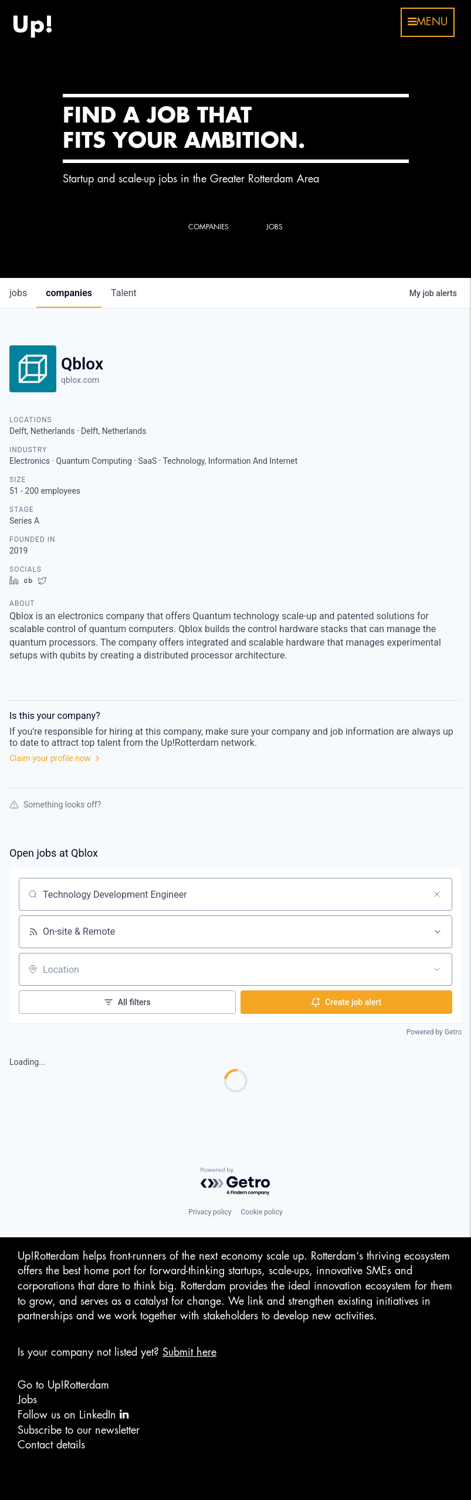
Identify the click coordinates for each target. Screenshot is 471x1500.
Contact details (51, 1445)
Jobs (27, 1399)
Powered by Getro (434, 1032)
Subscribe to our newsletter (79, 1430)
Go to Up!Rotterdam (63, 1385)
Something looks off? (55, 804)
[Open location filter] (437, 969)
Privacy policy (209, 1212)
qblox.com (80, 380)
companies (69, 292)
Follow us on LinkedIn (73, 1414)
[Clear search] (437, 894)
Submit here (189, 1352)
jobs (18, 292)
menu (428, 21)
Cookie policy (261, 1212)
